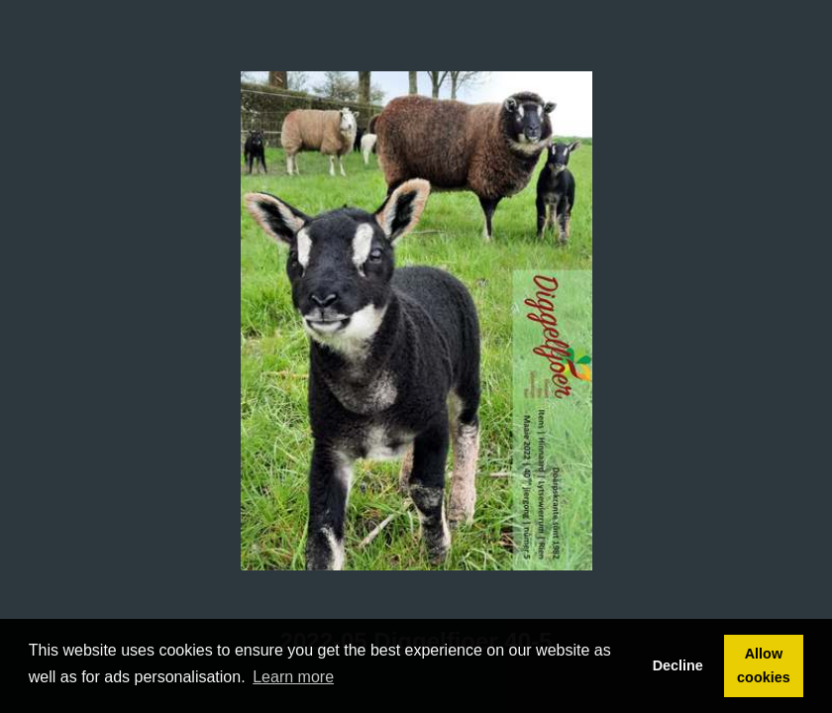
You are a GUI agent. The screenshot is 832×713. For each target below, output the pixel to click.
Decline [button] (678, 665)
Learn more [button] (293, 676)
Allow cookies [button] (763, 665)
